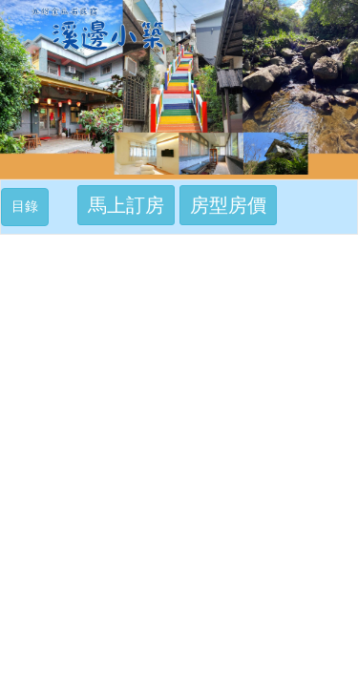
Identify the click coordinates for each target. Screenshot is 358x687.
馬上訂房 (126, 205)
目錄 (30, 205)
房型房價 (228, 205)
